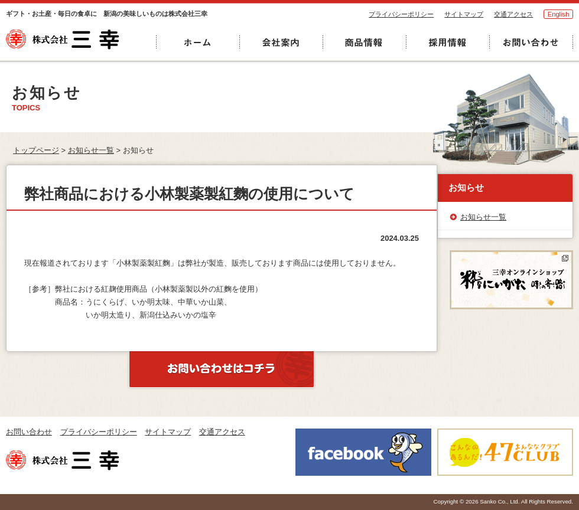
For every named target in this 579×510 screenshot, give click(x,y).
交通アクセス (513, 14)
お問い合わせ (29, 431)
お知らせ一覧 (91, 150)
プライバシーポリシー (401, 14)
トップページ (36, 150)
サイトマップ (463, 14)
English (559, 14)
